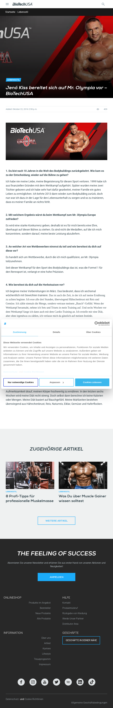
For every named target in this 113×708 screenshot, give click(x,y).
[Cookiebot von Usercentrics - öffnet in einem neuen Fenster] (97, 323)
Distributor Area (70, 623)
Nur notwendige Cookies (21, 382)
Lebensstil (23, 12)
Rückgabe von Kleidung (74, 613)
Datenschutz (10, 371)
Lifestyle (46, 653)
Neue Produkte (43, 613)
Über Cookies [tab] (93, 332)
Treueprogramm (42, 659)
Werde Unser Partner (73, 618)
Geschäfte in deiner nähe (81, 640)
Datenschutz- (13, 699)
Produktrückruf (70, 608)
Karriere (47, 648)
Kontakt (66, 602)
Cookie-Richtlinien (33, 371)
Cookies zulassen (92, 382)
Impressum (45, 664)
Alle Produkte (44, 618)
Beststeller (45, 608)
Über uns (46, 638)
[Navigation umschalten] (7, 4)
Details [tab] (56, 332)
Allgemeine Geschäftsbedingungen (89, 702)
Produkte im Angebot (40, 602)
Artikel (47, 643)
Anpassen (57, 382)
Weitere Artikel (56, 521)
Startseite (10, 12)
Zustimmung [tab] (19, 332)
